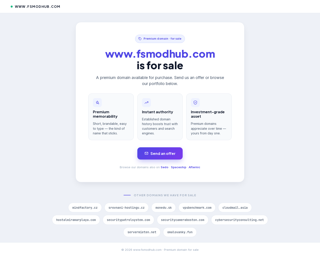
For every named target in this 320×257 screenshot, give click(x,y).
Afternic (194, 167)
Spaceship (178, 167)
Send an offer (160, 153)
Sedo (164, 167)
